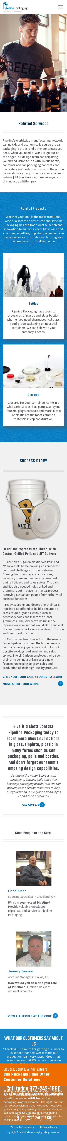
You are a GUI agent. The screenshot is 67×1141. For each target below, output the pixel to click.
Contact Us (30, 805)
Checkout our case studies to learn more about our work (32, 680)
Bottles (33, 303)
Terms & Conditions (22, 1127)
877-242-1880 (45, 1089)
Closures (33, 395)
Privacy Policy (48, 1127)
